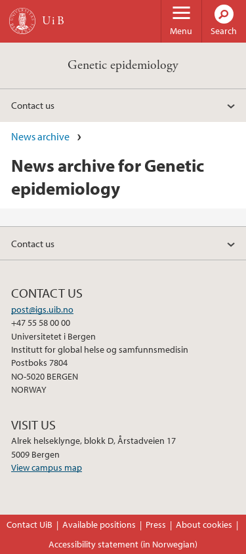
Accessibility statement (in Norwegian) (123, 544)
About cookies (204, 524)
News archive (40, 136)
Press (156, 524)
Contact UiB (29, 524)
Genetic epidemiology (123, 65)
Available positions (99, 524)
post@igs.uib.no (42, 309)
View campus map (46, 467)
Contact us (32, 104)
